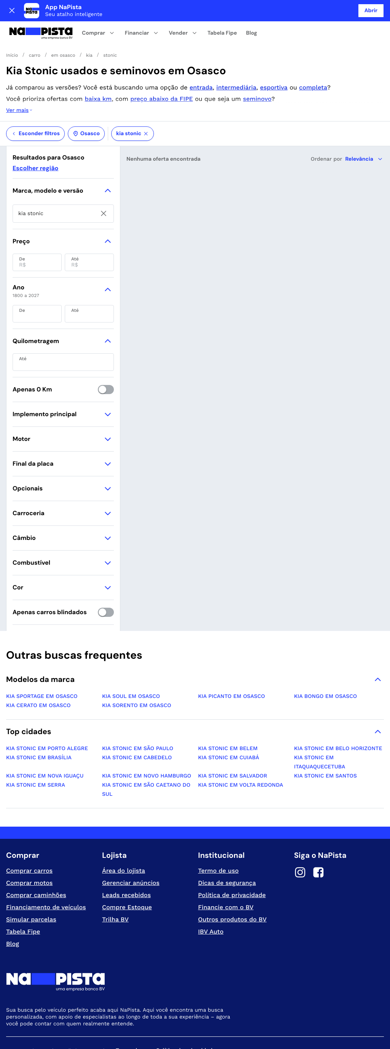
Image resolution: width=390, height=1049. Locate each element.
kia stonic (132, 103)
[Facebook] (318, 843)
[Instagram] (300, 843)
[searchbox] (63, 183)
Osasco (86, 103)
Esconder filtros (35, 103)
